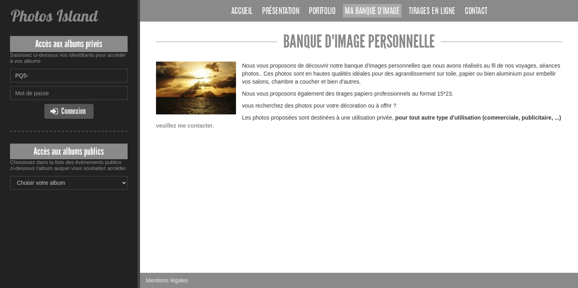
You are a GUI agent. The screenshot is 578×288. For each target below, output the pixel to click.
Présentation (280, 12)
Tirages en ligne (432, 12)
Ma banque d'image (372, 12)
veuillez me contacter (184, 125)
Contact (476, 12)
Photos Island (54, 16)
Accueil (241, 12)
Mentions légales (167, 280)
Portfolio (322, 12)
